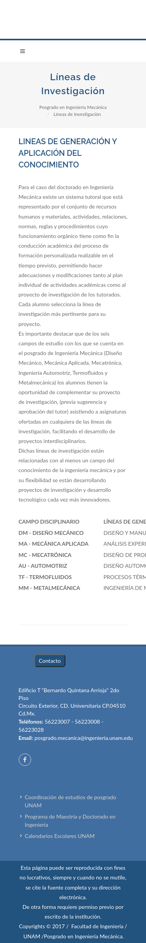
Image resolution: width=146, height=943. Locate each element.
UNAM (31, 936)
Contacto (50, 660)
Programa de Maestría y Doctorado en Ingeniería (70, 820)
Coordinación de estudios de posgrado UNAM (70, 801)
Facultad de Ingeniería (97, 926)
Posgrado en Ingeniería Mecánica (73, 107)
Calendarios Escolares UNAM (60, 836)
